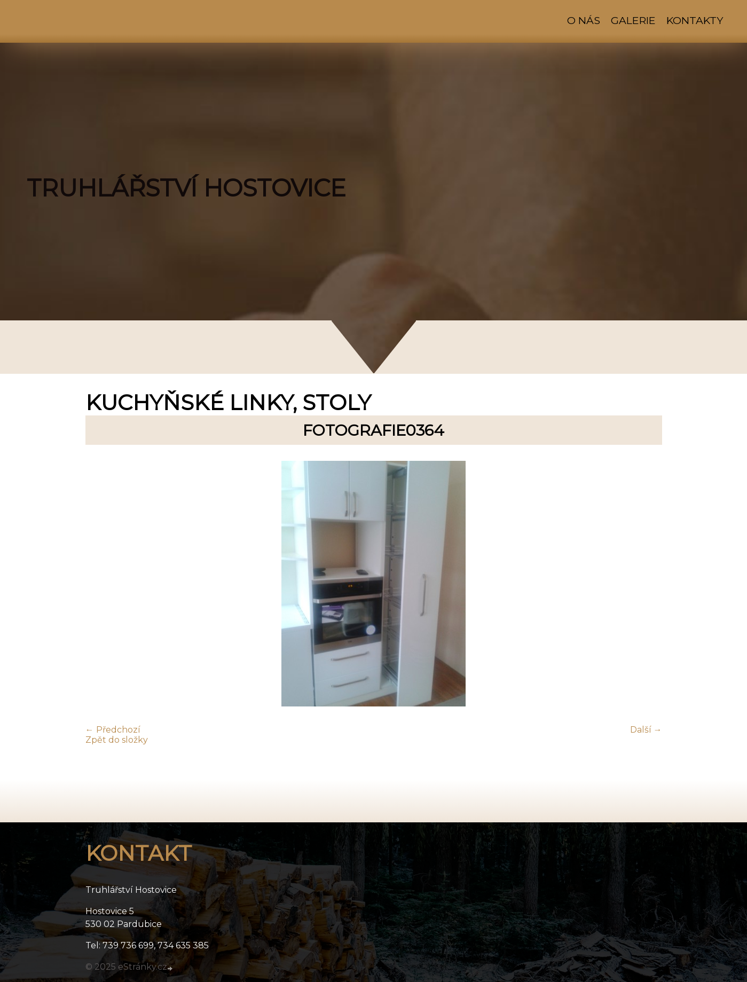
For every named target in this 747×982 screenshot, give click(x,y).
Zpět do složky (116, 740)
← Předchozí (112, 730)
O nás (583, 20)
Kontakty (694, 20)
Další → (646, 730)
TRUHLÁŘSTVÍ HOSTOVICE (186, 188)
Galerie (633, 20)
